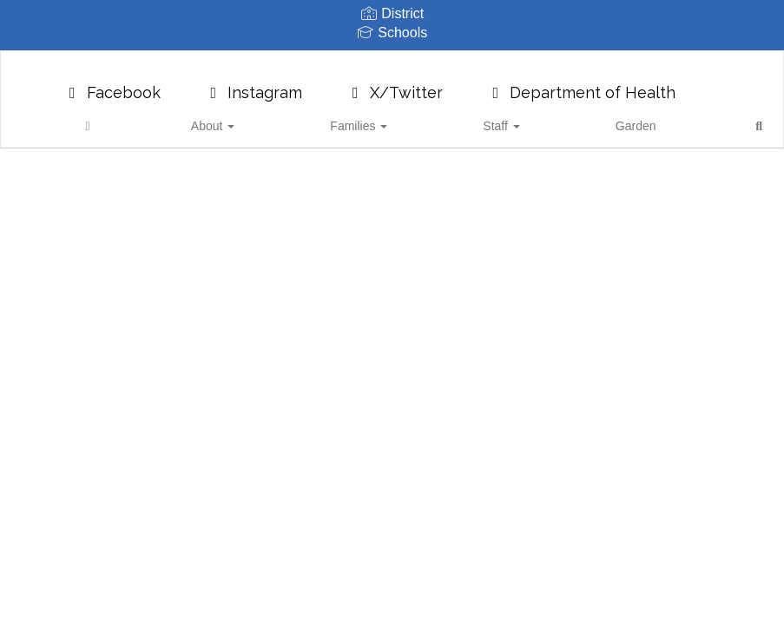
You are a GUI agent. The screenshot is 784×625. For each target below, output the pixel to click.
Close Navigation (650, 124)
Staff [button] (452, 117)
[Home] (247, 117)
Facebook (112, 84)
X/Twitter (394, 84)
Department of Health (581, 84)
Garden (517, 117)
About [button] (302, 117)
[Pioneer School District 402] (392, 62)
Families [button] (379, 117)
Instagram (253, 84)
